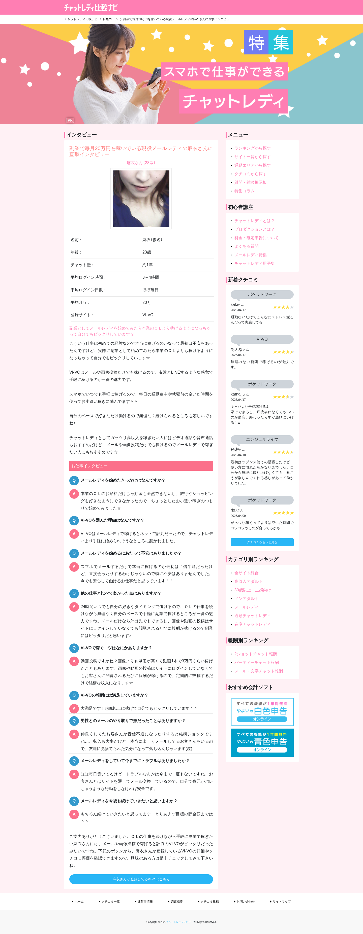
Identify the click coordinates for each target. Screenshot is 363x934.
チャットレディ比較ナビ (180, 922)
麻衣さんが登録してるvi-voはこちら (141, 879)
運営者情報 (145, 901)
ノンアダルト (246, 598)
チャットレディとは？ (254, 221)
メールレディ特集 (250, 255)
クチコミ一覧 (111, 901)
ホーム (79, 901)
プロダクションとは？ (254, 229)
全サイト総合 (246, 573)
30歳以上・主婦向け (252, 590)
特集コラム (244, 191)
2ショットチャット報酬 (255, 654)
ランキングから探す (252, 148)
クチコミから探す (250, 174)
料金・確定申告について (256, 238)
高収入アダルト (248, 581)
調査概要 (177, 901)
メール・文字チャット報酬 (258, 671)
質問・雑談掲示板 (250, 182)
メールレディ (246, 607)
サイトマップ (282, 901)
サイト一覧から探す (252, 157)
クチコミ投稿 (210, 901)
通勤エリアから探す (252, 165)
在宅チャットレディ (252, 624)
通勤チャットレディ (252, 616)
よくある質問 (246, 246)
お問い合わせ (246, 901)
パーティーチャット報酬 (256, 662)
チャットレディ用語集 (254, 263)
